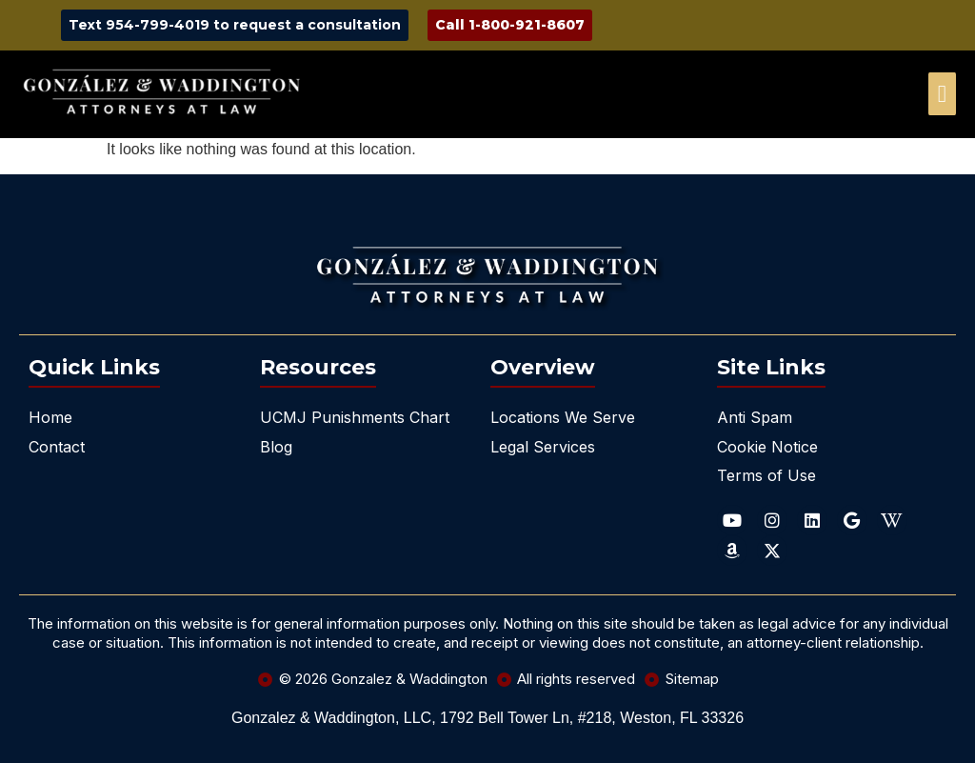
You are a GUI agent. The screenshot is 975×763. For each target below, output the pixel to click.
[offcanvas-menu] (942, 93)
